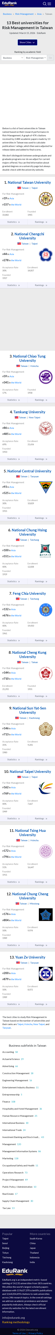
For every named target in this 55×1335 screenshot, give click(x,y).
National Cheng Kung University (27, 654)
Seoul (5, 1243)
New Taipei (39, 1024)
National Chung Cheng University (27, 896)
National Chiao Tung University (28, 358)
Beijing (5, 1247)
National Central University (27, 471)
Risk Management (24, 13)
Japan (33, 1247)
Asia (39, 13)
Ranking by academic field (27, 51)
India (32, 1262)
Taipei (20, 1024)
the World (16, 204)
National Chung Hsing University (27, 532)
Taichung (6, 1257)
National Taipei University (27, 771)
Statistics (13, 221)
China (32, 1243)
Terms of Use (19, 1333)
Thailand (34, 1252)
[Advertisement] (27, 96)
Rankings (41, 221)
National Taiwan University (27, 182)
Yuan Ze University (27, 957)
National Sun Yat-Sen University (27, 710)
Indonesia (34, 1257)
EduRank (41, 32)
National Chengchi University (27, 236)
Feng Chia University (27, 593)
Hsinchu (28, 1024)
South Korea (36, 1238)
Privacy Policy (35, 1333)
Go (50, 57)
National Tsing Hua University (28, 832)
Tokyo (5, 1252)
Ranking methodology (16, 1322)
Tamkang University (27, 412)
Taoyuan (6, 1027)
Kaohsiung (7, 1262)
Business (7, 13)
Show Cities (27, 42)
